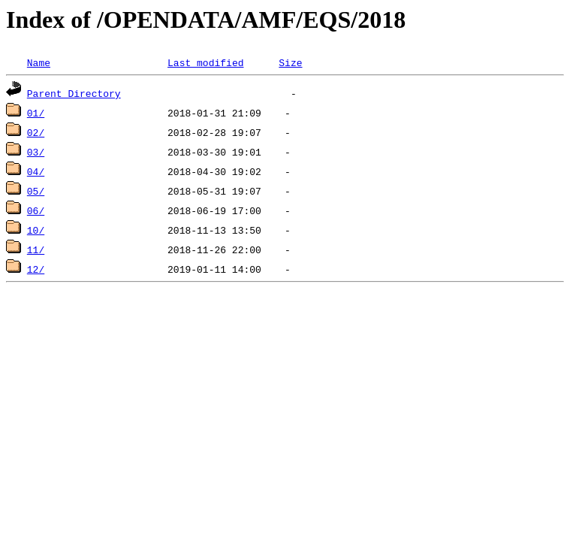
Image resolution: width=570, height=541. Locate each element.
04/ (35, 171)
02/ (35, 132)
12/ (35, 269)
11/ (35, 249)
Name (38, 62)
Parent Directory (74, 93)
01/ (35, 112)
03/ (35, 152)
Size (290, 62)
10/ (35, 230)
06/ (35, 210)
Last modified (205, 62)
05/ (35, 191)
